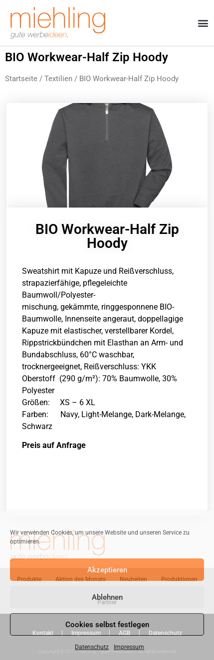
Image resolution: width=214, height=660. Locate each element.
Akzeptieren (107, 569)
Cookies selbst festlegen (107, 624)
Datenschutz (92, 647)
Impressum (129, 647)
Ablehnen (107, 597)
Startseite (21, 78)
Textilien (58, 78)
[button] (203, 23)
